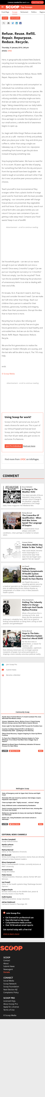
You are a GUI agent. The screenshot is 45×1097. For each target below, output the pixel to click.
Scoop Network (9, 984)
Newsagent (8, 969)
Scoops (14, 12)
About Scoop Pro (10, 1004)
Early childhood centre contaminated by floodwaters (19, 805)
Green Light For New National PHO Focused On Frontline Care (22, 726)
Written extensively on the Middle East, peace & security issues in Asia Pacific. (23, 892)
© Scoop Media (9, 1015)
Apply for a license (11, 1007)
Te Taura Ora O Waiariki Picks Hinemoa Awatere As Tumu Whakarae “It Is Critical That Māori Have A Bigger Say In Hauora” (20, 739)
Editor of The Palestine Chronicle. (23, 851)
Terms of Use (8, 1010)
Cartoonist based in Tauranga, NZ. (23, 903)
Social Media (8, 981)
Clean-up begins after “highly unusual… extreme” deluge (20, 802)
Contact (6, 960)
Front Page (5, 12)
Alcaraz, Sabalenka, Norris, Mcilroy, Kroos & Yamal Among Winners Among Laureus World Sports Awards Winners (21, 722)
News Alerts (14, 751)
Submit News (9, 966)
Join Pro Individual (13, 446)
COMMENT (11, 475)
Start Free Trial (37, 2)
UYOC (10, 51)
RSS (4, 751)
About (6, 963)
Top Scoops (15, 18)
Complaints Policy (11, 992)
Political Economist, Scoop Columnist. (23, 898)
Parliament (24, 12)
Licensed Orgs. (9, 1001)
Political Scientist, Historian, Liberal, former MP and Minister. (23, 877)
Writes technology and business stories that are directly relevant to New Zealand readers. (23, 857)
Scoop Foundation (11, 986)
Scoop (5, 18)
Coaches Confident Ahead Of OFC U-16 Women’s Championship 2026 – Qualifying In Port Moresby (18, 729)
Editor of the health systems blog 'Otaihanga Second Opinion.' (23, 884)
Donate (6, 972)
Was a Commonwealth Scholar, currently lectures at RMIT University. (23, 864)
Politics (34, 12)
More (40, 751)
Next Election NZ (10, 989)
